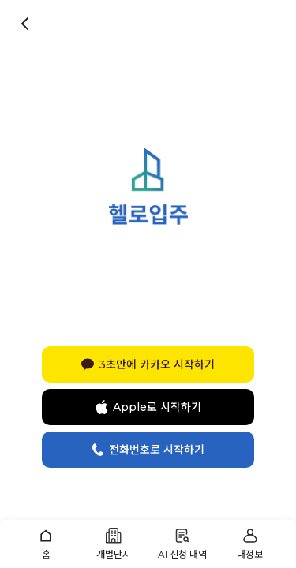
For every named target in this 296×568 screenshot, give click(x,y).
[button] (46, 544)
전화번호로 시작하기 (148, 450)
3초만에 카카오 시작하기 (148, 364)
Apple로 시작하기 (148, 407)
